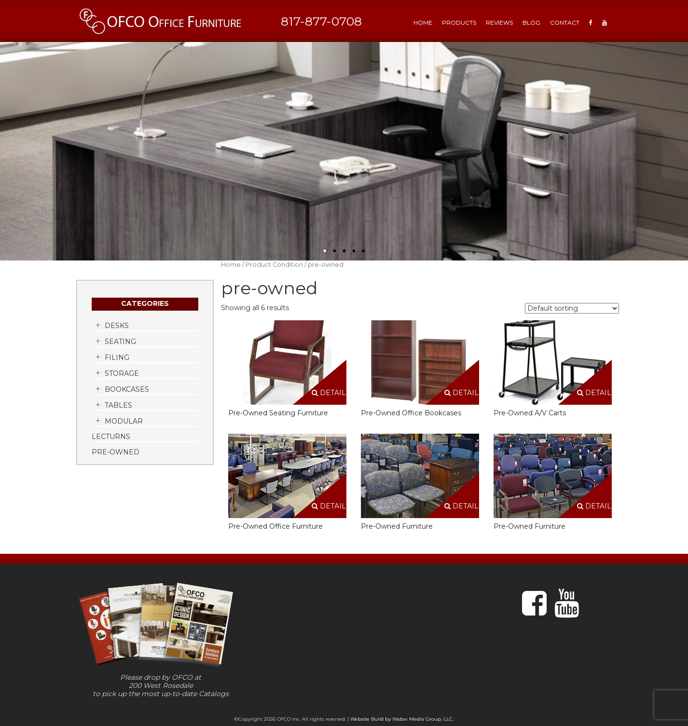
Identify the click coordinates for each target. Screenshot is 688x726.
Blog (531, 22)
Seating (120, 341)
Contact (564, 22)
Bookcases (127, 389)
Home (231, 264)
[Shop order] (572, 308)
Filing (117, 357)
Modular (124, 421)
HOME (422, 22)
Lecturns (111, 436)
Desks (117, 325)
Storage (122, 373)
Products (459, 22)
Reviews (499, 22)
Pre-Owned (115, 452)
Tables (118, 405)
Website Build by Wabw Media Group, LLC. (402, 719)
